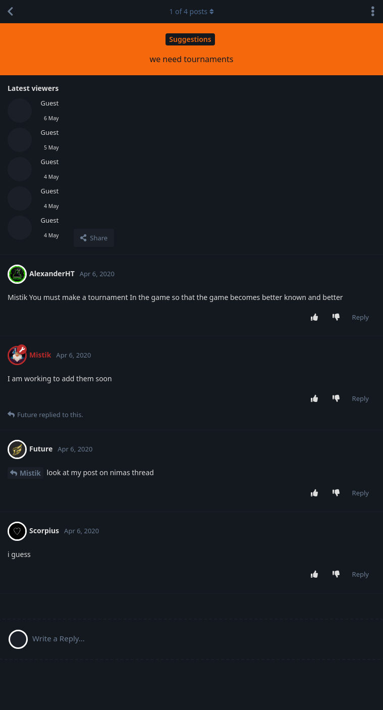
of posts (191, 11)
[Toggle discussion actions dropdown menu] (373, 11)
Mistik (30, 473)
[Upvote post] (316, 317)
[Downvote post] (338, 317)
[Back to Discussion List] (10, 11)
